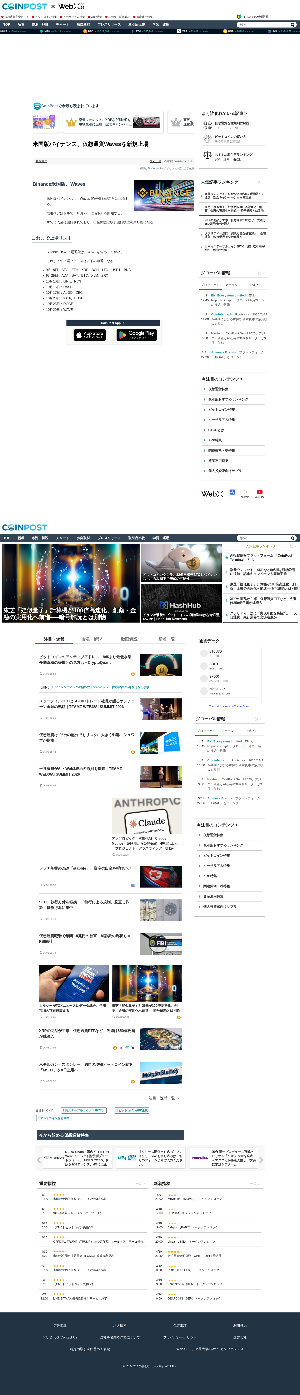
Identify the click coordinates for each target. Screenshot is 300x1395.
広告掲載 (60, 1325)
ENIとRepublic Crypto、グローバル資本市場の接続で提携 (238, 300)
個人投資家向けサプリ (225, 471)
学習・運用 (160, 24)
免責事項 (180, 1325)
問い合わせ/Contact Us (60, 1337)
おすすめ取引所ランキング (233, 154)
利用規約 (240, 1325)
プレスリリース (109, 24)
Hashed (216, 333)
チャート (62, 24)
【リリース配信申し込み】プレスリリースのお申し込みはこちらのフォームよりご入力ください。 (160, 1158)
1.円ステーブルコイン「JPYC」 (84, 1110)
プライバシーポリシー (180, 1337)
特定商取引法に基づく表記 (90, 1349)
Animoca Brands (223, 352)
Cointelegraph (221, 314)
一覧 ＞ (291, 546)
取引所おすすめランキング (228, 399)
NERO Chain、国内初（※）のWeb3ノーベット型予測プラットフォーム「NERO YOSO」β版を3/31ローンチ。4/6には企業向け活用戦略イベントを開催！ (87, 1162)
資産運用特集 (143, 16)
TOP (6, 24)
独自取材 (83, 24)
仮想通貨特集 (218, 389)
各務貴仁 (41, 161)
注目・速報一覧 (162, 1098)
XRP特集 (95, 16)
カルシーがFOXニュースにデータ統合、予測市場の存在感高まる (72, 1008)
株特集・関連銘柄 (117, 16)
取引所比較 (136, 24)
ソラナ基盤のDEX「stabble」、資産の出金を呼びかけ (85, 868)
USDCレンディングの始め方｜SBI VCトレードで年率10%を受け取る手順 (100, 687)
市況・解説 (40, 24)
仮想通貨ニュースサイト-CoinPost (158, 1366)
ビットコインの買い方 (230, 136)
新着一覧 (155, 161)
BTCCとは (216, 430)
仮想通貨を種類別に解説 (232, 123)
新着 (21, 24)
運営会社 (240, 1337)
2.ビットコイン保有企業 (132, 1110)
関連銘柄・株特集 (221, 450)
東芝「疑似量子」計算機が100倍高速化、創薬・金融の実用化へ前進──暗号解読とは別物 (146, 1008)
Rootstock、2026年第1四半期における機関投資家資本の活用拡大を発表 (239, 319)
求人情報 (120, 1325)
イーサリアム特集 (72, 16)
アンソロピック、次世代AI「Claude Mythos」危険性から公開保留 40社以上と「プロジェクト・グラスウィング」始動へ (144, 843)
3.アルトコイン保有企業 (54, 1118)
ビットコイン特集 (44, 16)
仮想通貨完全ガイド (15, 16)
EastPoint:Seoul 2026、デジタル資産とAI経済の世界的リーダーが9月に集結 (238, 337)
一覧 (257, 182)
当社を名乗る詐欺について (120, 1337)
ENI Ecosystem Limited (228, 295)
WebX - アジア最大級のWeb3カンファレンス (210, 1349)
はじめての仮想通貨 (253, 16)
